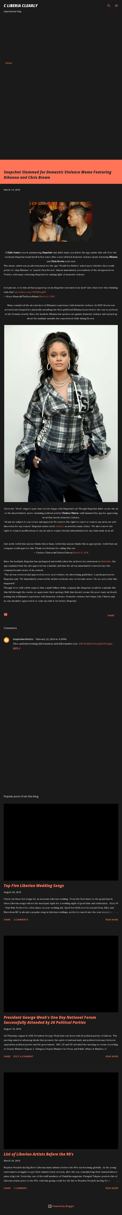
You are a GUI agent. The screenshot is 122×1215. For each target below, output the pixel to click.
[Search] (109, 6)
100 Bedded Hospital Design (95, 643)
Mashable (106, 561)
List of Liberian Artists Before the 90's (38, 1154)
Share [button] (111, 615)
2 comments (20, 919)
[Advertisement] (61, 37)
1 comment (20, 1188)
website (60, 526)
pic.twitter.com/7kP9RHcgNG (30, 292)
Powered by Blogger (61, 1206)
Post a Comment (23, 1056)
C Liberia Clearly (21, 5)
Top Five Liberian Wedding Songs (34, 885)
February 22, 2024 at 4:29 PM (51, 639)
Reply (16, 648)
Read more (112, 919)
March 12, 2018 (46, 296)
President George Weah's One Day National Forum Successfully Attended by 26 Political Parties (50, 1020)
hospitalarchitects (23, 639)
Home (9, 62)
